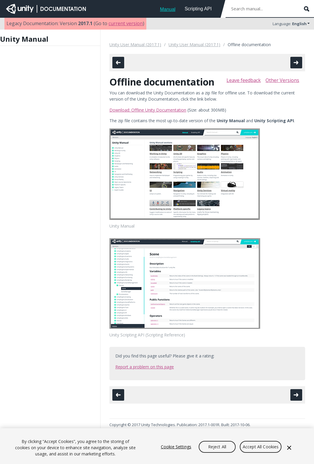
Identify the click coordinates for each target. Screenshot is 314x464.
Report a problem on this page (144, 367)
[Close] (289, 447)
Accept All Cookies (261, 447)
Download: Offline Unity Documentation (147, 110)
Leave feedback (243, 80)
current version (126, 23)
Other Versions (282, 80)
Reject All (217, 447)
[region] (157, 446)
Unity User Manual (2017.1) (135, 44)
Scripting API (198, 8)
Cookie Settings (176, 447)
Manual (167, 9)
